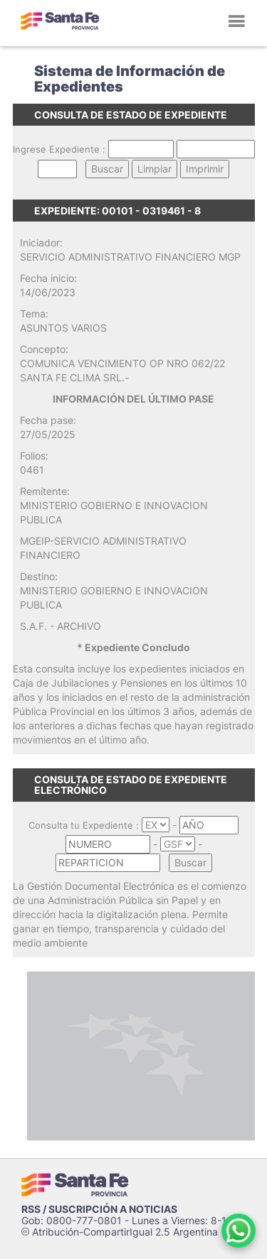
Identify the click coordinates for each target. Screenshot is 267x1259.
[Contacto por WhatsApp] (238, 1231)
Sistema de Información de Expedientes (129, 78)
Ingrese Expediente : (59, 149)
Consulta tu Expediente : (83, 825)
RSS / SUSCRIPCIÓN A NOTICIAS (99, 1209)
